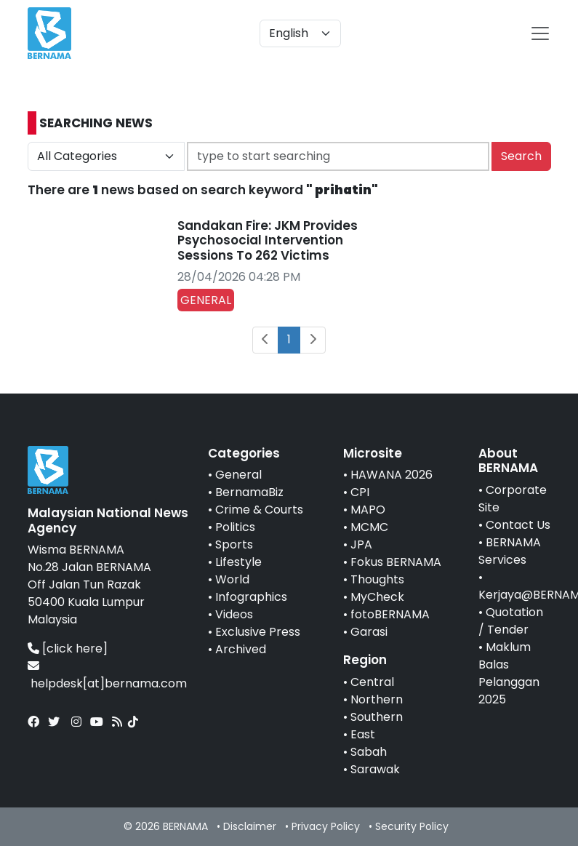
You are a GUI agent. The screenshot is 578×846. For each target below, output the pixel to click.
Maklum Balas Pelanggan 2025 (508, 673)
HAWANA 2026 (391, 474)
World (232, 579)
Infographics (251, 596)
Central (372, 682)
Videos (234, 614)
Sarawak (375, 769)
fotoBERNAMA (390, 614)
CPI (359, 492)
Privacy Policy (326, 826)
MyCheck (377, 596)
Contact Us (518, 524)
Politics (235, 527)
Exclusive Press (257, 631)
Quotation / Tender (510, 621)
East (362, 734)
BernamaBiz (249, 492)
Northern (376, 699)
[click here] (75, 648)
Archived (240, 649)
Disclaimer (249, 826)
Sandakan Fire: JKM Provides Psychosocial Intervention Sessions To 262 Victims (267, 240)
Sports (234, 544)
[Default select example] (300, 33)
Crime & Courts (259, 509)
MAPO (367, 509)
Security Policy (412, 826)
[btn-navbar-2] (540, 33)
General (238, 474)
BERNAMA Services (509, 551)
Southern (376, 717)
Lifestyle (238, 562)
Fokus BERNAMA (395, 562)
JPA (361, 544)
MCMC (369, 527)
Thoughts (377, 579)
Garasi (369, 631)
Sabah (368, 751)
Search (521, 156)
